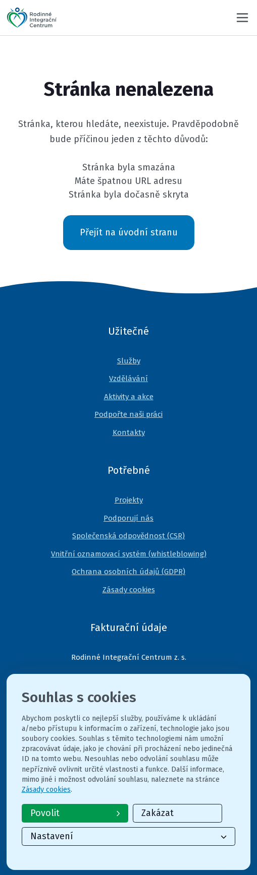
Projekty (129, 500)
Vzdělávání (128, 378)
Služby (128, 360)
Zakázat (157, 813)
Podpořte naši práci (128, 414)
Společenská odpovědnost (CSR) (128, 535)
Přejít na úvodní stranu (129, 232)
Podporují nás (128, 518)
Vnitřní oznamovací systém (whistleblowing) (129, 553)
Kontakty (129, 432)
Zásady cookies (128, 589)
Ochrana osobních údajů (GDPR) (128, 571)
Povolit (75, 813)
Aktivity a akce (128, 396)
